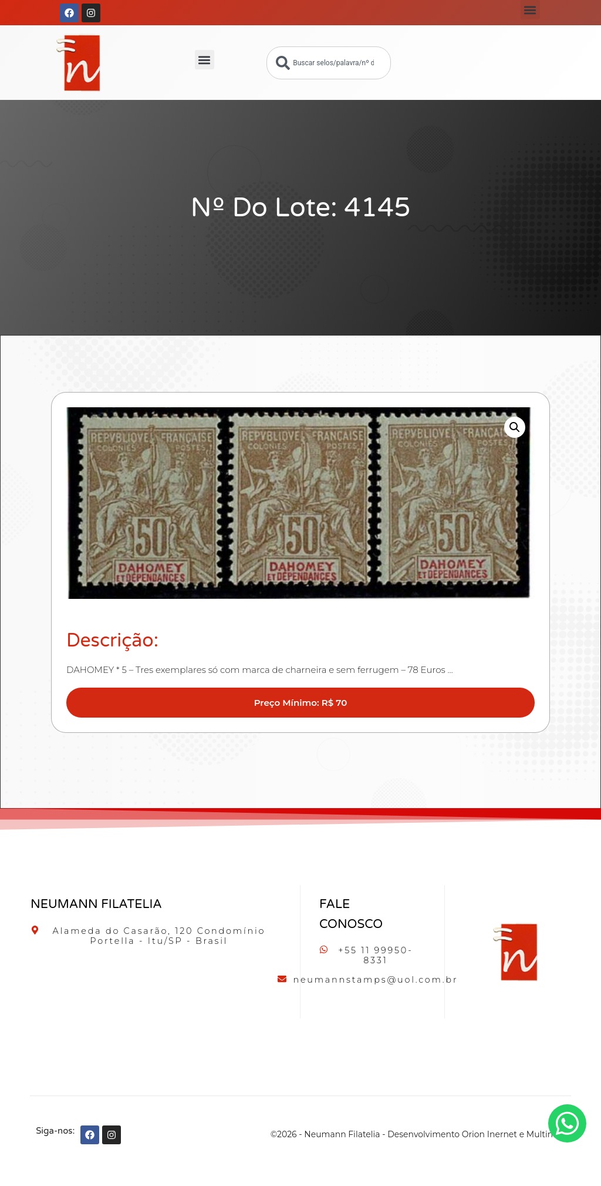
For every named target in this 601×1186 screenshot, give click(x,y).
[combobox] (328, 62)
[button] (530, 9)
